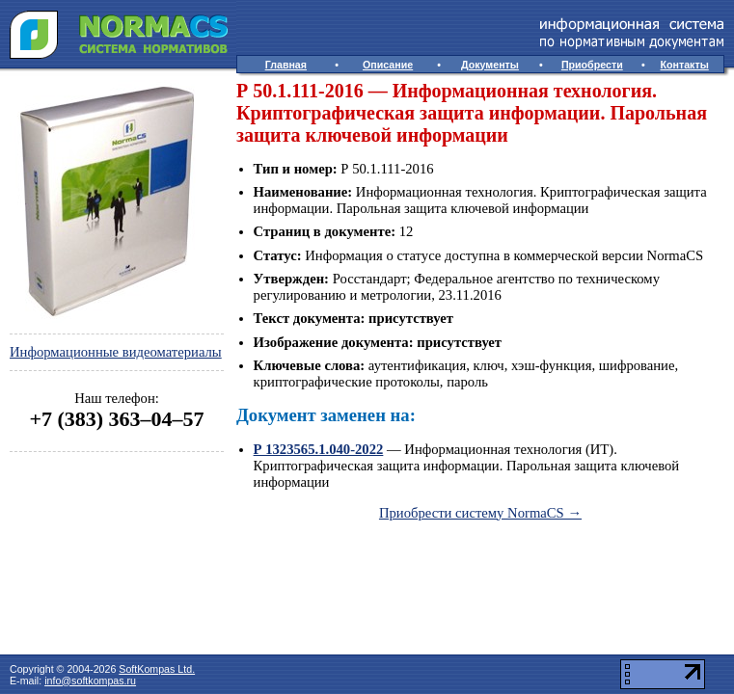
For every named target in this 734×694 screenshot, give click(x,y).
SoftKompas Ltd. (157, 669)
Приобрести (592, 64)
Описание (388, 64)
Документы (490, 64)
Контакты (685, 64)
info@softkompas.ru (90, 680)
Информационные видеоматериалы (116, 352)
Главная (286, 64)
